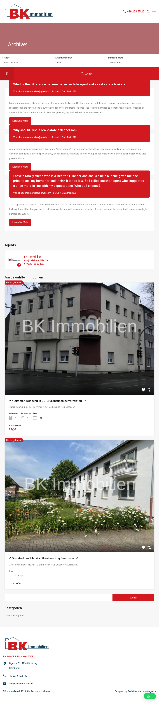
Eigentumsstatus (63, 57)
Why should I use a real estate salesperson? (45, 130)
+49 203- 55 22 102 (34, 263)
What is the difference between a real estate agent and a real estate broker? (69, 84)
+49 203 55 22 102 (138, 11)
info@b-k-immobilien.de (36, 260)
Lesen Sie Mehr (20, 120)
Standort (6, 57)
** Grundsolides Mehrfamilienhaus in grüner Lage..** (43, 558)
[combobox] (26, 63)
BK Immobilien (33, 256)
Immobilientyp (115, 57)
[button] (150, 696)
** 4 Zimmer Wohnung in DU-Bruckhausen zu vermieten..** (47, 401)
